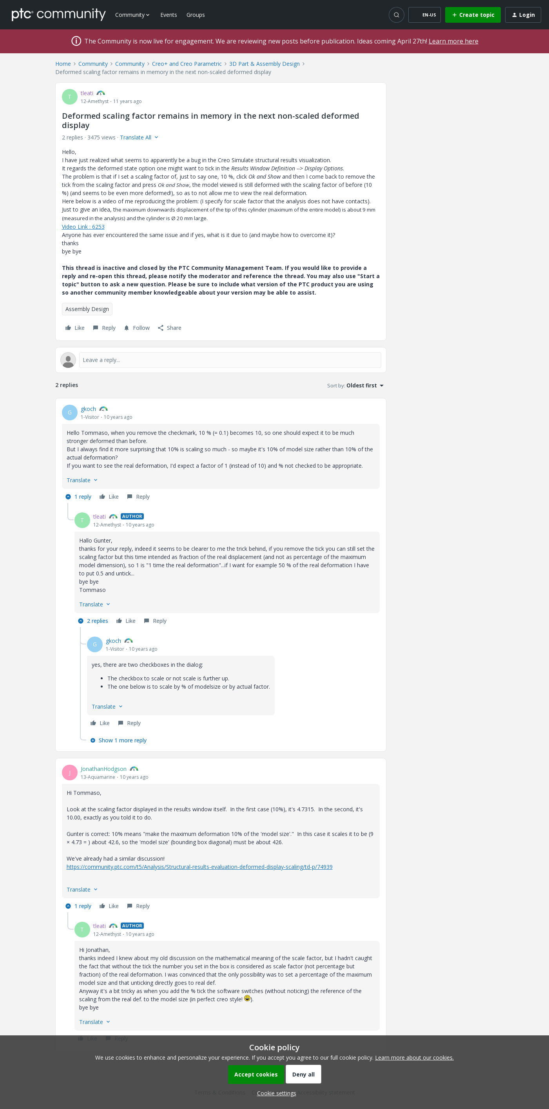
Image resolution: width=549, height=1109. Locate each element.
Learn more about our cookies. (414, 1057)
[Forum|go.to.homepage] (59, 14)
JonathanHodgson (104, 769)
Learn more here (453, 41)
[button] (424, 15)
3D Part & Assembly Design (264, 63)
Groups (196, 14)
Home (63, 63)
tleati (87, 93)
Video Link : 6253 (83, 226)
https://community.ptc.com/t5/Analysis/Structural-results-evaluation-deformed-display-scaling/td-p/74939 (200, 866)
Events (168, 14)
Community (93, 63)
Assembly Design (87, 309)
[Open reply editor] (221, 360)
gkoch (88, 408)
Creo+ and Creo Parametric (187, 63)
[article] (221, 454)
